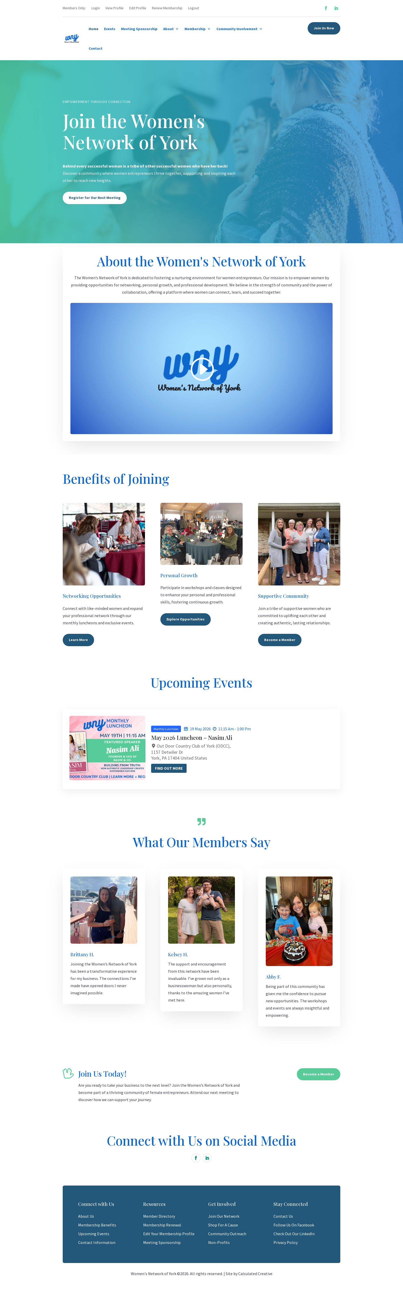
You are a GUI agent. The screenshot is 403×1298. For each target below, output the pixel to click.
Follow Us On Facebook (293, 1224)
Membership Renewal (162, 1224)
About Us (86, 1216)
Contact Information (96, 1242)
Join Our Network (223, 1216)
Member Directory (159, 1216)
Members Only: (74, 8)
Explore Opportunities (186, 619)
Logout (193, 8)
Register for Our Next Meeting (95, 197)
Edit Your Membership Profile (169, 1233)
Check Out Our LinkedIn (294, 1233)
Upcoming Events (93, 1233)
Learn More (78, 639)
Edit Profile (137, 8)
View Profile (114, 8)
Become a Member (279, 639)
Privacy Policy (285, 1242)
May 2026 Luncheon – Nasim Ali (228, 737)
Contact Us (283, 1216)
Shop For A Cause (223, 1224)
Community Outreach (227, 1233)
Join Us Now (324, 28)
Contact (96, 48)
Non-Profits (219, 1242)
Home (93, 29)
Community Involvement (237, 29)
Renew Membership (167, 8)
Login (95, 8)
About (168, 29)
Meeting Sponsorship (139, 29)
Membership (195, 29)
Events (109, 29)
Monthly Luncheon (203, 729)
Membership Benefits (97, 1224)
